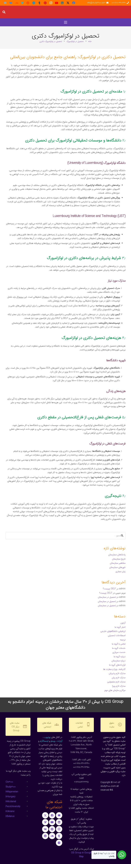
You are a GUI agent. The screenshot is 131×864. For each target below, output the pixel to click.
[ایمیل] (5, 3)
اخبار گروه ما (120, 627)
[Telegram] (34, 3)
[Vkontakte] (11, 3)
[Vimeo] (22, 3)
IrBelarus (10, 816)
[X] (68, 3)
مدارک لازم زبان (118, 677)
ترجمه (122, 640)
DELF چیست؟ (109, 588)
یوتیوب (47, 737)
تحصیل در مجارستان (107, 597)
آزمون (122, 623)
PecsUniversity (13, 806)
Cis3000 (9, 782)
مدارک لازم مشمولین (116, 681)
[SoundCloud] (16, 3)
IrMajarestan (12, 791)
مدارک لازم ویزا (118, 686)
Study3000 (11, 787)
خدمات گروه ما (118, 648)
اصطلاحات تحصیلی (116, 635)
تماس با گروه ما (118, 644)
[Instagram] (51, 3)
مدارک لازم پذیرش (117, 673)
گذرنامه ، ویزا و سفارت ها (114, 669)
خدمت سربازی (118, 652)
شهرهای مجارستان (117, 567)
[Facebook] (74, 3)
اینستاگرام (44, 741)
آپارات (59, 741)
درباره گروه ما (119, 656)
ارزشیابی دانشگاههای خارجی (112, 631)
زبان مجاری (120, 571)
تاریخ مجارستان (118, 559)
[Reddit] (28, 3)
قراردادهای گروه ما (117, 665)
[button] (4, 12)
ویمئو (52, 741)
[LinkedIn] (62, 3)
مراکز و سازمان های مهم (114, 690)
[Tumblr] (39, 3)
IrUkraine (10, 811)
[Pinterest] (45, 3)
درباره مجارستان (118, 660)
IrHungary (10, 796)
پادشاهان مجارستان (116, 554)
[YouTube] (56, 3)
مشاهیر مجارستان (117, 563)
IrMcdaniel (11, 801)
